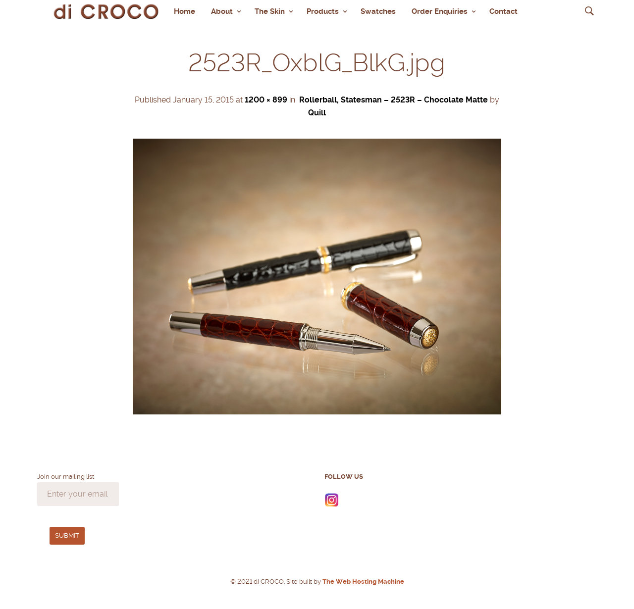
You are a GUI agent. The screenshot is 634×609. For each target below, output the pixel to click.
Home (184, 11)
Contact (503, 11)
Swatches (378, 11)
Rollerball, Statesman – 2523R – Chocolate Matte (393, 99)
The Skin (270, 11)
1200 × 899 (266, 99)
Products (323, 11)
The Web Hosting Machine (362, 581)
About (222, 11)
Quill (317, 112)
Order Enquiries (440, 11)
